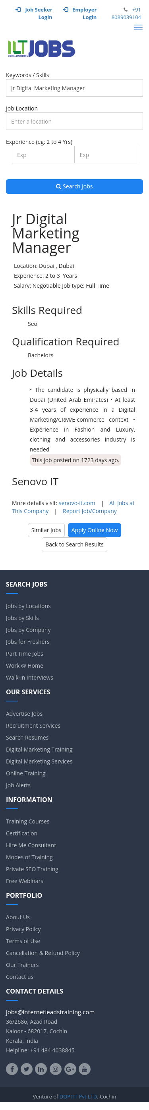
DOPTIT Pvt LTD (78, 1096)
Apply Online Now (95, 530)
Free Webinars (24, 881)
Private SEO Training (32, 869)
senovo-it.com (77, 503)
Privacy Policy (23, 929)
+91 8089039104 (126, 13)
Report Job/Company (90, 511)
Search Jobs (74, 186)
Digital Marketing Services (39, 761)
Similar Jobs (46, 530)
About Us (18, 917)
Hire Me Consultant (31, 845)
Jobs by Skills (22, 618)
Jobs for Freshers (28, 641)
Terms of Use (23, 941)
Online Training (26, 773)
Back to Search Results (74, 544)
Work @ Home (24, 665)
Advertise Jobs (24, 713)
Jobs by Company (28, 629)
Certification (21, 833)
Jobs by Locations (28, 606)
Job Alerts (18, 785)
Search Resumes (27, 737)
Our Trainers (22, 965)
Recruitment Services (33, 725)
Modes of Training (29, 857)
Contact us (19, 976)
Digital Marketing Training (39, 749)
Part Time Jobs (24, 653)
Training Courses (27, 821)
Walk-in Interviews (29, 677)
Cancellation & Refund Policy (43, 953)
